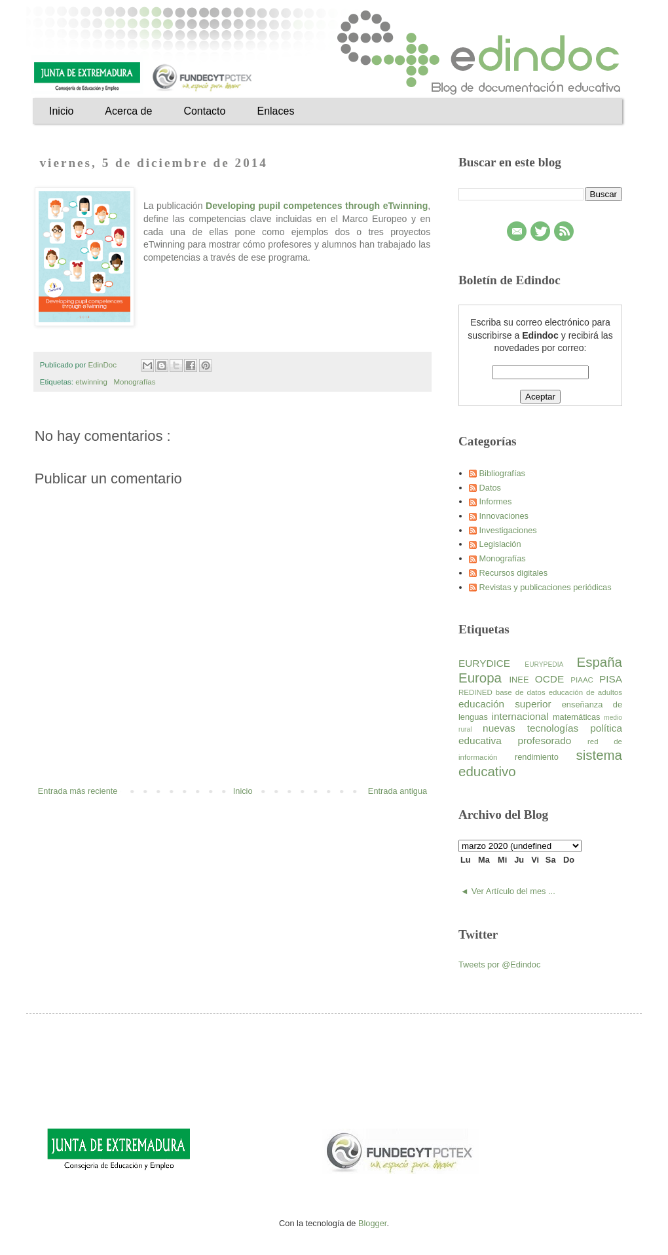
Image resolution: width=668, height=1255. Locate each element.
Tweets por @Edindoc (499, 964)
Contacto (204, 111)
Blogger (372, 1223)
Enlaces (275, 111)
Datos (490, 488)
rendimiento (545, 757)
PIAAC (584, 680)
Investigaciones (508, 530)
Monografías (135, 382)
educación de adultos (585, 692)
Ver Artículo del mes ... (513, 891)
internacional (521, 716)
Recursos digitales (513, 573)
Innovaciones (504, 516)
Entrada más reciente (78, 791)
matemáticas (578, 717)
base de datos (522, 692)
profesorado (552, 740)
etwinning (92, 382)
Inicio (61, 111)
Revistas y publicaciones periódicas (545, 587)
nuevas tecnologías (536, 728)
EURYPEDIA (550, 664)
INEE (522, 679)
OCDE (553, 678)
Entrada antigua (397, 791)
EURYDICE (491, 663)
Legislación (500, 544)
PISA (610, 678)
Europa (484, 677)
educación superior (510, 703)
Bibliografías (502, 473)
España (599, 661)
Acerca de (128, 111)
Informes (495, 501)
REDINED (477, 692)
